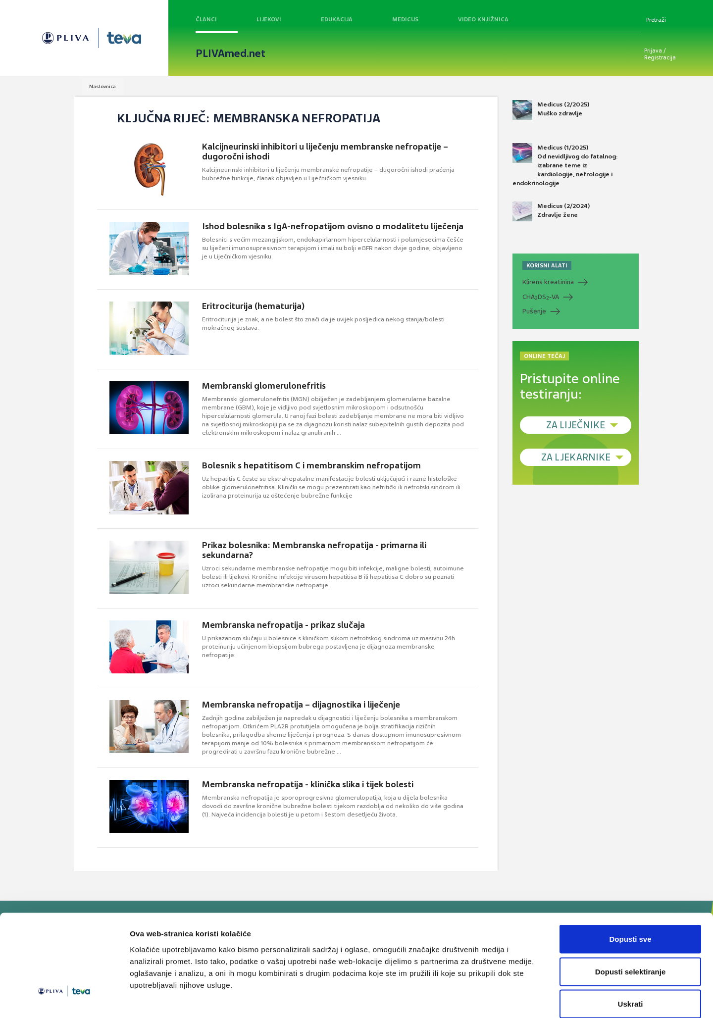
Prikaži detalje (513, 998)
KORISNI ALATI (546, 265)
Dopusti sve (630, 888)
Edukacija (337, 19)
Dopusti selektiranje (630, 920)
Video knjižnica (483, 19)
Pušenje (534, 311)
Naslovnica (102, 86)
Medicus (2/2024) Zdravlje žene (551, 211)
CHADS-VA (540, 297)
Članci (206, 19)
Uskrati (630, 953)
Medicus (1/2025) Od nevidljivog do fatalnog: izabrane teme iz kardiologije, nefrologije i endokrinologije (565, 165)
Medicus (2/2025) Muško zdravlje (550, 110)
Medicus (405, 19)
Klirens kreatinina (548, 282)
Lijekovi (268, 19)
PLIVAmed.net (230, 53)
